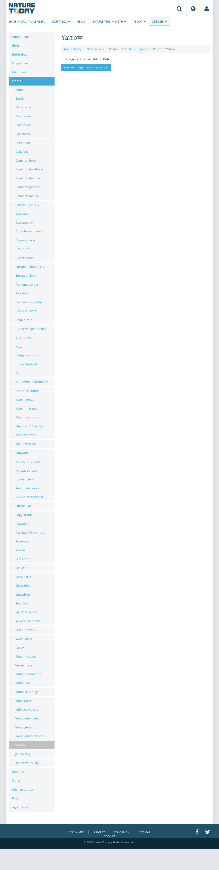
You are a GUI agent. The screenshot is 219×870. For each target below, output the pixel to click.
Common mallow (27, 196)
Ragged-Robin (25, 515)
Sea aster (22, 568)
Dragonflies (20, 63)
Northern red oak (27, 461)
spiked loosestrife (28, 621)
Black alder (23, 116)
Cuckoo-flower (25, 240)
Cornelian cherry (27, 205)
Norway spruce (26, 470)
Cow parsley (24, 222)
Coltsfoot (21, 151)
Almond (21, 90)
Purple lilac (23, 506)
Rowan (20, 550)
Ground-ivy (23, 337)
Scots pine (22, 559)
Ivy (17, 373)
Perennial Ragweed (29, 497)
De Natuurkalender (27, 21)
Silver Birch (23, 585)
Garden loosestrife (28, 302)
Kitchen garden (23, 789)
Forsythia (21, 293)
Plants (157, 49)
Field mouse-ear (26, 284)
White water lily (26, 692)
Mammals (19, 72)
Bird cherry (23, 107)
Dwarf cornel (24, 258)
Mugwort (21, 453)
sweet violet (23, 639)
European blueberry (29, 267)
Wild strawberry (26, 710)
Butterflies (19, 54)
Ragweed (21, 523)
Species (159, 21)
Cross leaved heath (29, 231)
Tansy (19, 647)
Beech (19, 98)
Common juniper (27, 187)
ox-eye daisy (24, 479)
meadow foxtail (26, 435)
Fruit (15, 798)
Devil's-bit (22, 249)
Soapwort (22, 603)
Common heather (27, 178)
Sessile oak (23, 577)
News (81, 21)
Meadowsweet (25, 444)
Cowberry (22, 213)
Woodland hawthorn (30, 736)
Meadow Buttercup (29, 426)
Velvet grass (24, 665)
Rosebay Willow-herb (30, 532)
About (139, 21)
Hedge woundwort (28, 355)
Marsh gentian (25, 399)
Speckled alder (26, 612)
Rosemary (22, 541)
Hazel (19, 346)
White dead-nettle (28, 674)
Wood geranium (26, 727)
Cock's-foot (23, 143)
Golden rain (23, 320)
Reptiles (18, 772)
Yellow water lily (26, 763)
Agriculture (20, 807)
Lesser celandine (27, 391)
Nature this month (109, 21)
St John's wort (25, 630)
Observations (95, 49)
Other (16, 780)
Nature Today (73, 49)
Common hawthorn (29, 169)
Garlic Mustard (26, 311)
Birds (16, 45)
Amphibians (21, 37)
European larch (26, 275)
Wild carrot (23, 701)
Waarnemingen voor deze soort (86, 67)
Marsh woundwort (28, 417)
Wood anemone (26, 718)
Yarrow (20, 745)
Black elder (23, 125)
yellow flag (22, 754)
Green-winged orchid (30, 329)
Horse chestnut (26, 364)
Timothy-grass (25, 656)
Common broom (26, 160)
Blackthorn (23, 134)
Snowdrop (22, 594)
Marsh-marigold (26, 408)
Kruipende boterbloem (31, 382)
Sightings (60, 21)
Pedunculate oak (27, 488)
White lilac (22, 683)
